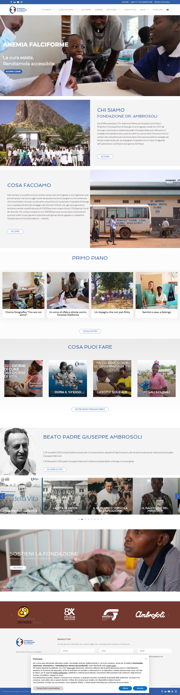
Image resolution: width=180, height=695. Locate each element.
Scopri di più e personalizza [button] (48, 688)
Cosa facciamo (66, 10)
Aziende (99, 10)
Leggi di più (90, 331)
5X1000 (125, 2)
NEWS (142, 10)
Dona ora (158, 10)
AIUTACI (18, 567)
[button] (146, 659)
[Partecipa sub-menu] (120, 10)
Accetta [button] (140, 688)
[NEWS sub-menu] (148, 10)
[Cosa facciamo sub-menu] (77, 10)
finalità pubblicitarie (60, 673)
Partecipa (112, 10)
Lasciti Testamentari (141, 2)
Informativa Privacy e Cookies (28, 652)
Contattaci (130, 10)
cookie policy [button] (111, 666)
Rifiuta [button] (125, 688)
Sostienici (86, 10)
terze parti (71, 668)
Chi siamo (46, 10)
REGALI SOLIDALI (162, 2)
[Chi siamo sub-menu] (54, 10)
